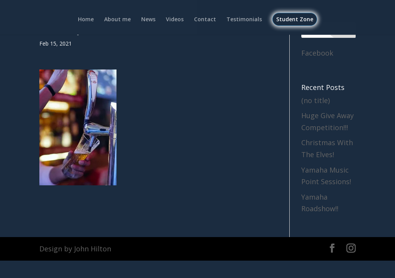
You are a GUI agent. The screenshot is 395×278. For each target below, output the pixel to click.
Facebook (317, 53)
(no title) (315, 100)
